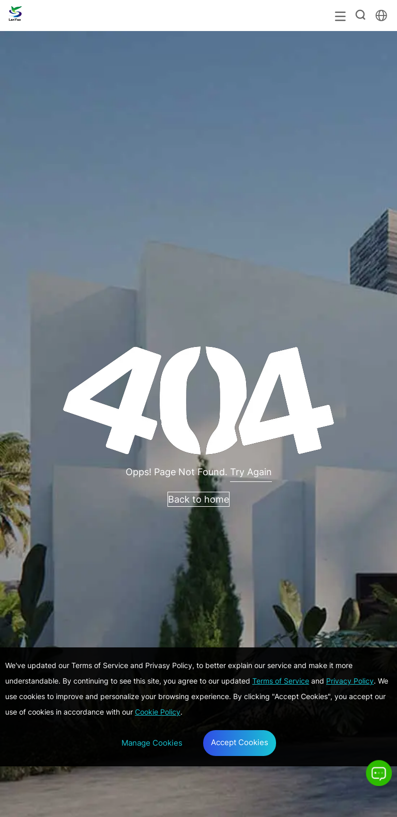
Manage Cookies (151, 743)
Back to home (198, 499)
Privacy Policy (350, 680)
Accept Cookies (239, 742)
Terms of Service (280, 680)
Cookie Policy (157, 711)
